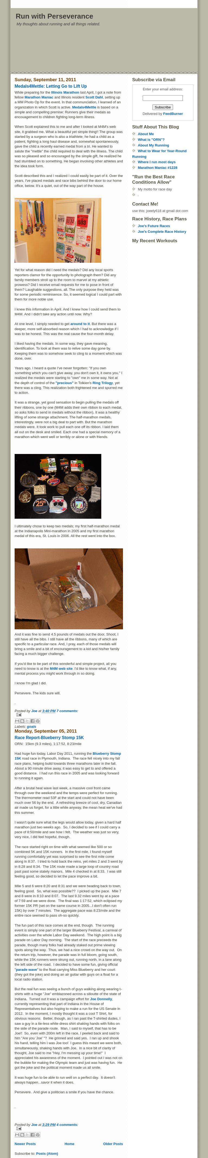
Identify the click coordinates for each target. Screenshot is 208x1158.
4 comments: (67, 1125)
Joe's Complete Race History (162, 232)
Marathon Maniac (39, 97)
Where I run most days (157, 162)
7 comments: (67, 711)
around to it (80, 324)
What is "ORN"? (151, 140)
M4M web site (61, 669)
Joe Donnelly (101, 999)
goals (31, 727)
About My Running (153, 145)
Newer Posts (25, 1144)
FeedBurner (173, 114)
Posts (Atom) (47, 1154)
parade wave (26, 970)
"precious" (63, 383)
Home (69, 1144)
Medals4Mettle (84, 107)
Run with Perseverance (54, 16)
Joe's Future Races (154, 226)
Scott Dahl (93, 97)
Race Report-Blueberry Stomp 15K (49, 737)
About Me (146, 134)
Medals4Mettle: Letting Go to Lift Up (51, 86)
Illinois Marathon (65, 92)
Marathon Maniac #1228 (157, 168)
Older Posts (113, 1144)
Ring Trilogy (103, 383)
